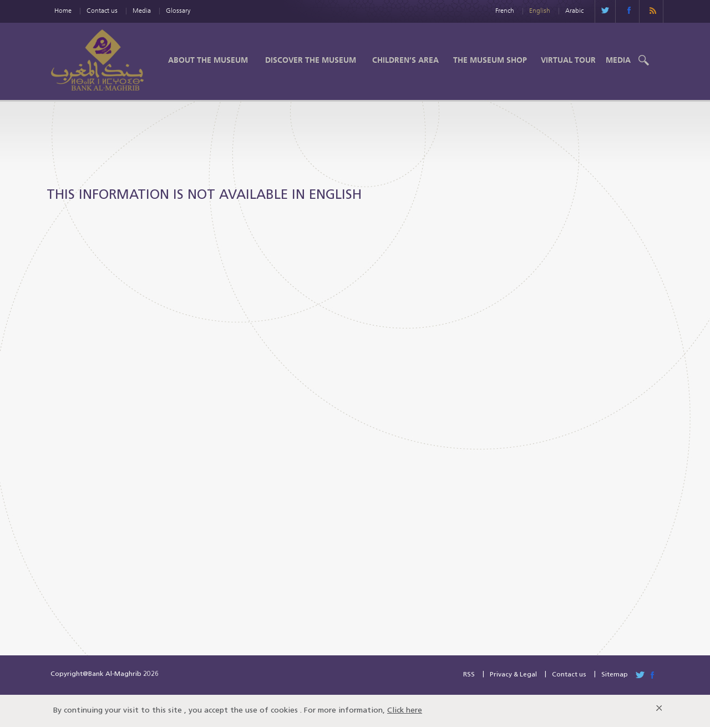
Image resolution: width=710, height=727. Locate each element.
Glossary (178, 10)
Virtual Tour (568, 60)
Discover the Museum (310, 60)
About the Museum (208, 60)
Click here (404, 710)
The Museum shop (490, 60)
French (504, 10)
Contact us (102, 10)
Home (63, 10)
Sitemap (614, 674)
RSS (469, 674)
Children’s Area (405, 60)
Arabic (574, 10)
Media (142, 10)
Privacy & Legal (513, 674)
